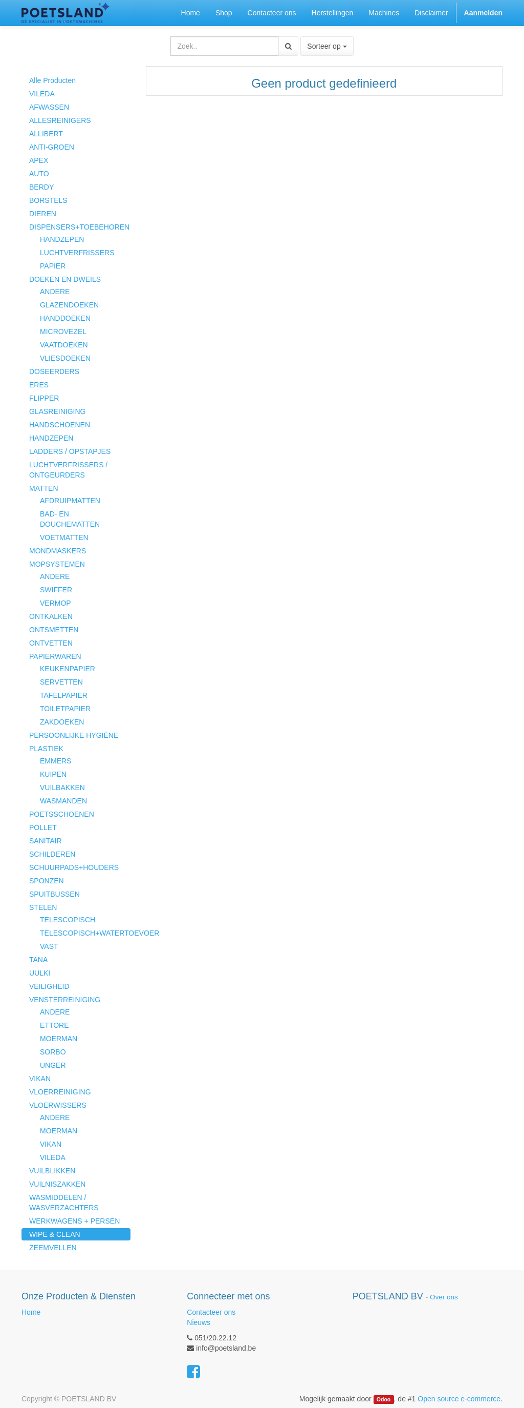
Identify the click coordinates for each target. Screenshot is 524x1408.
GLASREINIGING (57, 411)
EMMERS (55, 761)
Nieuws (198, 1322)
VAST (49, 946)
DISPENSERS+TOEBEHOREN (79, 227)
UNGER (53, 1065)
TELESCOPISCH (67, 920)
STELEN (43, 907)
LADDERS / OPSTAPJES (70, 451)
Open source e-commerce (459, 1399)
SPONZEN (46, 881)
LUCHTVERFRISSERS (77, 253)
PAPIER (53, 266)
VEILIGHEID (49, 986)
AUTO (39, 174)
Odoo (383, 1399)
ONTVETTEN (51, 643)
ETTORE (54, 1025)
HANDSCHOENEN (59, 425)
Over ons (444, 1297)
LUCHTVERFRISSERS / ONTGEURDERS (68, 470)
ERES (39, 385)
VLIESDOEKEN (65, 358)
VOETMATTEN (64, 537)
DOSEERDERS (54, 371)
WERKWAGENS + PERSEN (74, 1221)
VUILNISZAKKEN (57, 1184)
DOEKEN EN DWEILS (65, 279)
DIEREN (42, 214)
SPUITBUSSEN (54, 894)
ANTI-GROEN (51, 147)
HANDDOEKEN (65, 318)
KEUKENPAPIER (67, 669)
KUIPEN (53, 774)
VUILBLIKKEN (52, 1171)
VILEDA (42, 94)
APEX (38, 160)
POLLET (43, 827)
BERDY (41, 187)
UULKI (39, 973)
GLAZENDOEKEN (69, 305)
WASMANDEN (63, 801)
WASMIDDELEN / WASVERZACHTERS (64, 1202)
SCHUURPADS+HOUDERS (74, 867)
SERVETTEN (61, 682)
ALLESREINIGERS (60, 120)
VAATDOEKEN (64, 345)
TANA (38, 960)
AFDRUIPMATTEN (70, 500)
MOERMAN (58, 1038)
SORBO (53, 1052)
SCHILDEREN (52, 854)
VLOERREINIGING (60, 1092)
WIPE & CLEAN (54, 1234)
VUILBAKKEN (62, 787)
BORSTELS (48, 200)
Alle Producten (52, 80)
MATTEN (43, 488)
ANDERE (55, 291)
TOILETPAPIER (65, 709)
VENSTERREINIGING (64, 1000)
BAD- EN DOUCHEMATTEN (70, 519)
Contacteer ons (211, 1312)
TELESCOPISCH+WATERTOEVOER (85, 933)
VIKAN (40, 1078)
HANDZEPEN (62, 239)
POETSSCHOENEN (61, 814)
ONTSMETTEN (53, 630)
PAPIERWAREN (55, 656)
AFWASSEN (49, 107)
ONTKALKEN (51, 616)
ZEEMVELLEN (53, 1248)
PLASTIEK (46, 748)
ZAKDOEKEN (62, 722)
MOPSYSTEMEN (57, 564)
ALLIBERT (46, 134)
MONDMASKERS (57, 551)
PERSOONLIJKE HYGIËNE (73, 735)
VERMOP (55, 603)
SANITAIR (45, 841)
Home (30, 1312)
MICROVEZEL (63, 331)
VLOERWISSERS (57, 1105)
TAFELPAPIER (64, 695)
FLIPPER (44, 398)
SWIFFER (56, 590)
